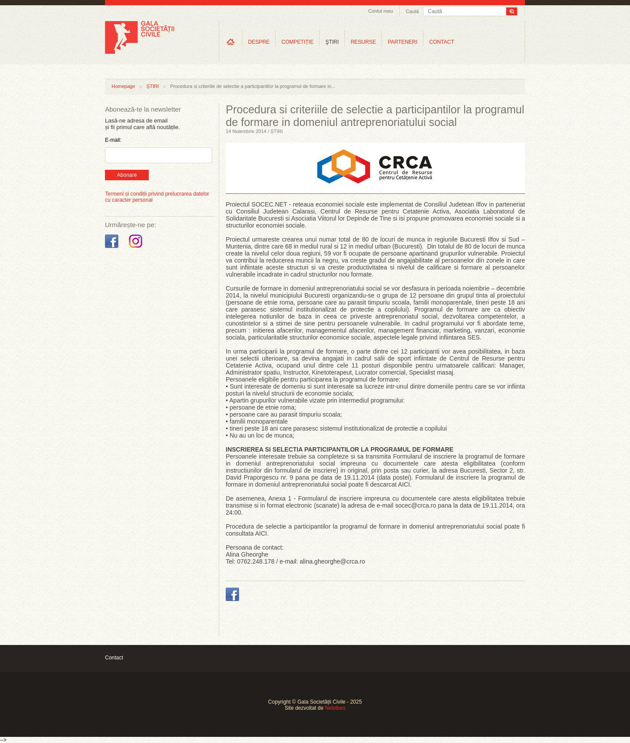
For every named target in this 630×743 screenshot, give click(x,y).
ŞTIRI (332, 42)
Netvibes (335, 708)
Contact (114, 658)
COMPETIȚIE (297, 42)
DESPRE (259, 42)
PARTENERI (402, 42)
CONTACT (441, 42)
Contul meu (380, 11)
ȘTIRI (153, 86)
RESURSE (363, 42)
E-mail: (113, 140)
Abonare (126, 175)
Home (230, 42)
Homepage (123, 86)
